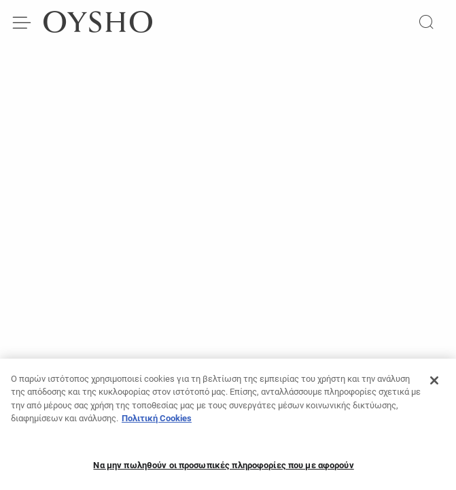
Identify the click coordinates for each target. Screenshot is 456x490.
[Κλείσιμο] (434, 384)
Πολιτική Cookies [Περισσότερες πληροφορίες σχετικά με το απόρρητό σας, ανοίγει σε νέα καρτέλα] (157, 422)
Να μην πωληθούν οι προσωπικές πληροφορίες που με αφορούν (223, 469)
